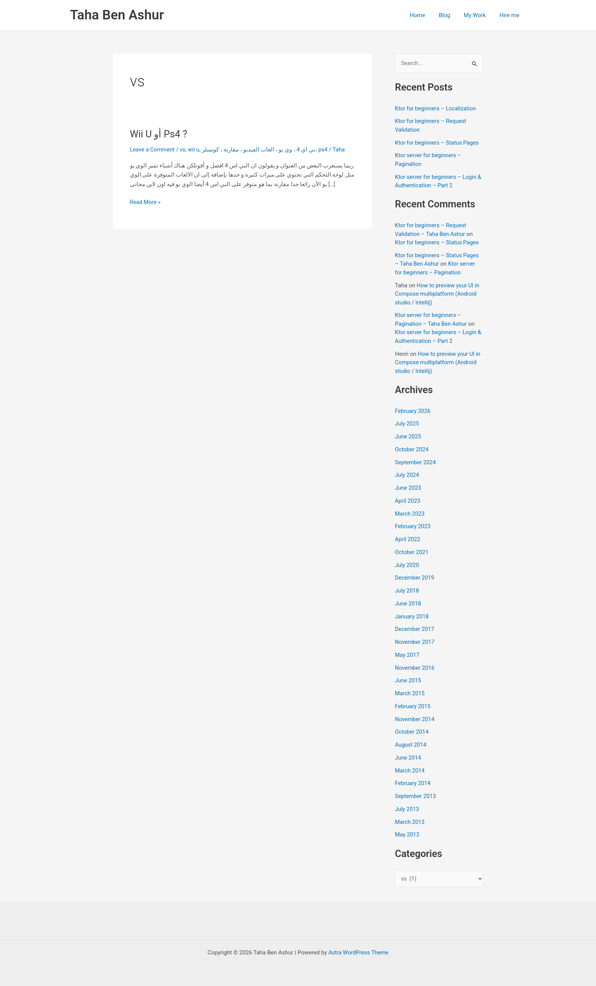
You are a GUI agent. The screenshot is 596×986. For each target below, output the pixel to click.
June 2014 (408, 758)
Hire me (510, 15)
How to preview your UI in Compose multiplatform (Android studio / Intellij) (437, 294)
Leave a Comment (153, 149)
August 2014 (411, 745)
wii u (195, 149)
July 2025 (407, 424)
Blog (450, 15)
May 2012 (407, 834)
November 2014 (415, 719)
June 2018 (408, 604)
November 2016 (415, 667)
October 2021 (412, 552)
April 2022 (408, 539)
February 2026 (413, 411)
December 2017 (415, 629)
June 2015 (408, 680)
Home (425, 15)
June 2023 (408, 488)
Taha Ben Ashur (117, 15)
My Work (478, 15)
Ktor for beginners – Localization (436, 108)
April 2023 (408, 501)
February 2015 (413, 706)
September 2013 (416, 796)
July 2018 (407, 591)
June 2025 (408, 436)
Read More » (146, 202)
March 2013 (410, 822)
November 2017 (415, 642)
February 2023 (413, 526)
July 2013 (407, 809)
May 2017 (407, 655)
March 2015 (410, 693)
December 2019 (415, 578)
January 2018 (412, 616)
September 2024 (416, 462)
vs (184, 149)
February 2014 (413, 783)
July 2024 (407, 475)
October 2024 (412, 449)
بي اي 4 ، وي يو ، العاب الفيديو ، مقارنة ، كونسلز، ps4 (266, 149)
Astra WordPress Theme (358, 952)
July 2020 (407, 565)
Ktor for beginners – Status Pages (437, 142)
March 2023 (410, 513)
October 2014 (412, 732)
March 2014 (410, 770)
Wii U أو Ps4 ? (159, 134)
